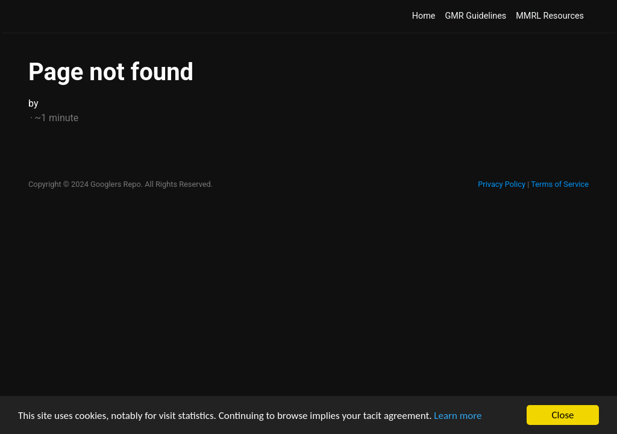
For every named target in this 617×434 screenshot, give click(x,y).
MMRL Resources (550, 16)
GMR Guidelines (475, 16)
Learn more (457, 415)
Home (424, 16)
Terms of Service (560, 184)
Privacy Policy (501, 184)
